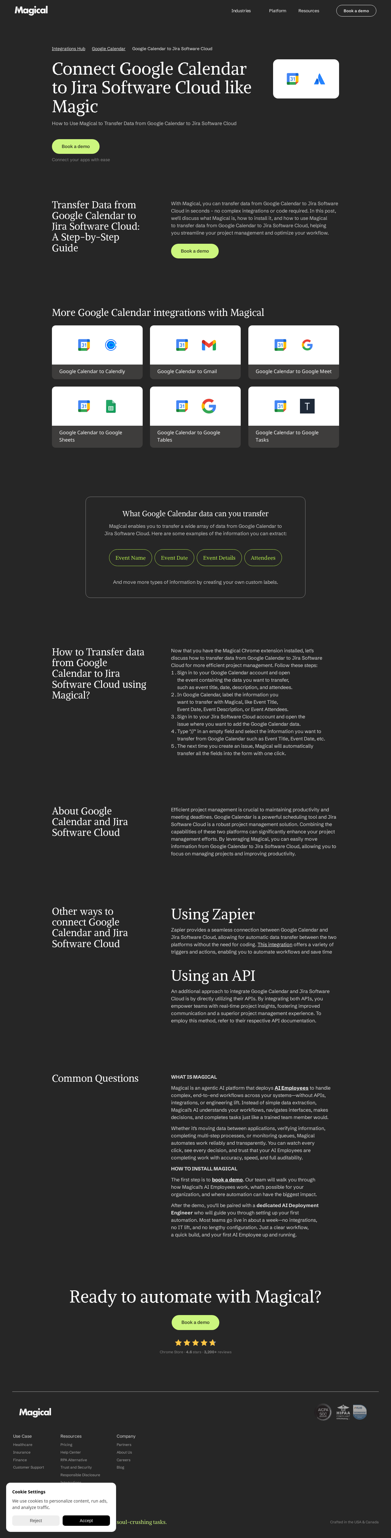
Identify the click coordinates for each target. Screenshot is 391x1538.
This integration (275, 944)
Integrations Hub (68, 48)
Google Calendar (109, 48)
